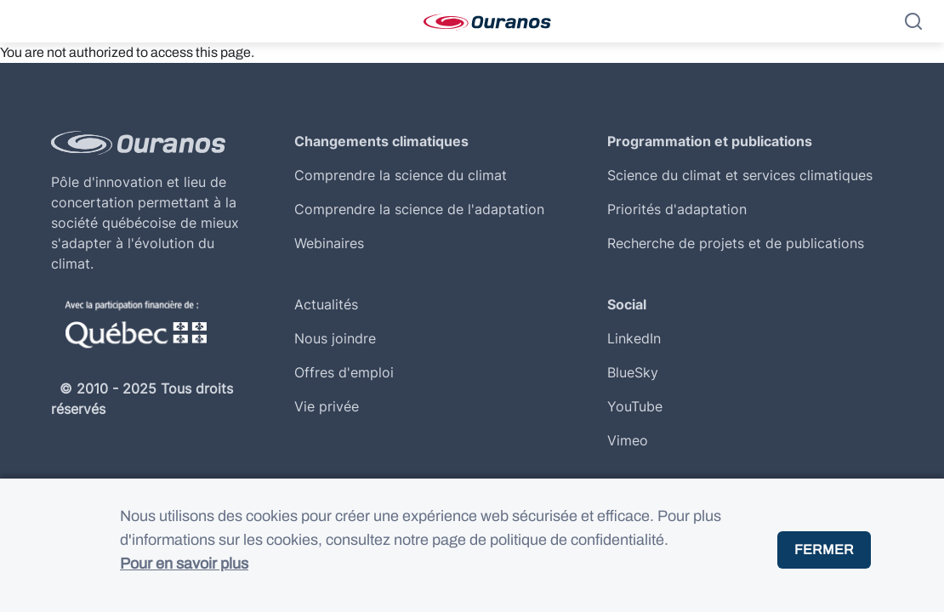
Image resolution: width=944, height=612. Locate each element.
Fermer (824, 559)
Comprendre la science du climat (400, 175)
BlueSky (632, 372)
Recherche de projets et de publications (735, 243)
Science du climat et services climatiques (740, 175)
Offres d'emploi (344, 372)
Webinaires (329, 243)
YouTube (635, 406)
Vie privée (326, 406)
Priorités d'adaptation (677, 209)
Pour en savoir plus (184, 573)
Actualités (326, 304)
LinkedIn (634, 338)
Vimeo (627, 440)
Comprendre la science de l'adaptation (419, 209)
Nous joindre (335, 338)
